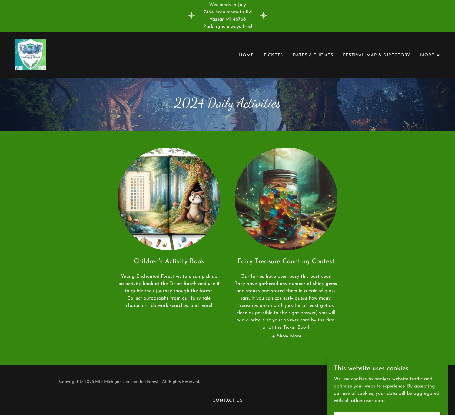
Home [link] (246, 55)
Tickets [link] (273, 55)
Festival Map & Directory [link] (376, 55)
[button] (430, 55)
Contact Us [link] (227, 400)
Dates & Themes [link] (313, 55)
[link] (30, 54)
